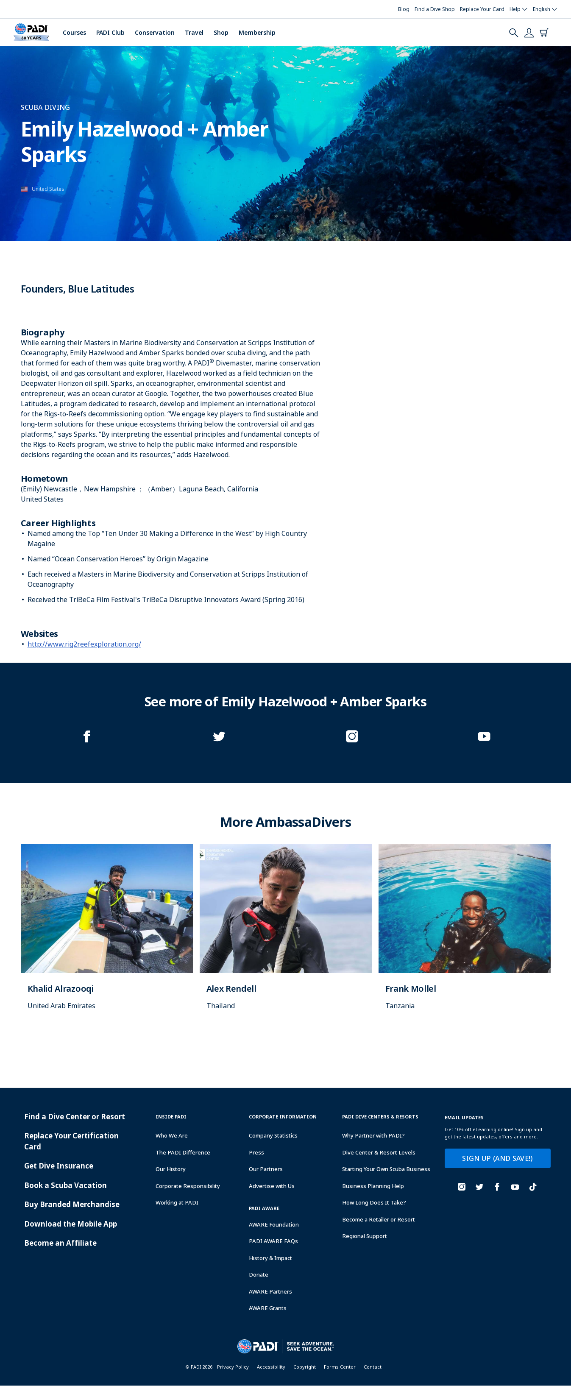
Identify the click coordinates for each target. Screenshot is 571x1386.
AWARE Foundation (274, 1224)
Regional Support (364, 1236)
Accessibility (271, 1367)
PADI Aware (264, 1208)
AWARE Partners (270, 1291)
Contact (373, 1367)
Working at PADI (177, 1202)
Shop (221, 32)
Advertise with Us (272, 1186)
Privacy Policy (233, 1367)
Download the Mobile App (70, 1224)
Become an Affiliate (60, 1243)
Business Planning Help (373, 1186)
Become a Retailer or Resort (378, 1219)
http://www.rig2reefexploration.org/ (84, 644)
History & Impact (270, 1258)
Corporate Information (283, 1116)
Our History (171, 1169)
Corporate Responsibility (188, 1186)
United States (48, 188)
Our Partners (266, 1169)
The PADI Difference (183, 1152)
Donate (258, 1274)
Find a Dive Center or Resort (74, 1116)
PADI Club (110, 32)
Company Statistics (273, 1135)
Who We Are (172, 1135)
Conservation (155, 32)
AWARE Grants (268, 1308)
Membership (257, 32)
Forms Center (340, 1367)
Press (256, 1152)
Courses (74, 32)
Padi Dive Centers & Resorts (380, 1116)
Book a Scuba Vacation (65, 1185)
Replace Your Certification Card (71, 1141)
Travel (194, 32)
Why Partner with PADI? (373, 1135)
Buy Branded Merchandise (72, 1204)
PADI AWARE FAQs (273, 1241)
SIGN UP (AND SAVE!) (497, 1158)
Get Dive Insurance (58, 1166)
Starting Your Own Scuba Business (386, 1169)
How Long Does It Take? (374, 1202)
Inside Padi (171, 1116)
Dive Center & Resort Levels (378, 1152)
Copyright (304, 1367)
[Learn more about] (107, 936)
